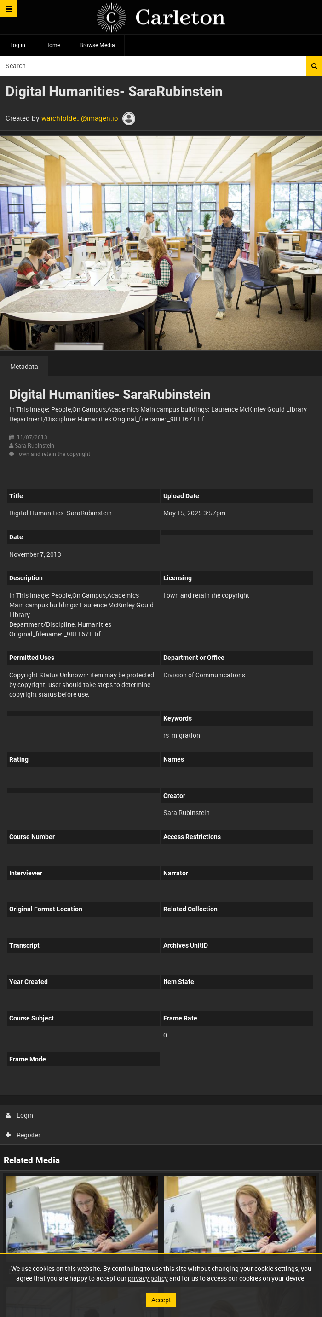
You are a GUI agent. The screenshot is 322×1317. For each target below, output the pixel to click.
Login (20, 1115)
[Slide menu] (8, 8)
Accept (161, 1299)
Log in (17, 44)
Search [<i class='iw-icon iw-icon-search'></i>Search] (314, 66)
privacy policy (148, 1278)
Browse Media (97, 44)
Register (23, 1135)
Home (52, 44)
